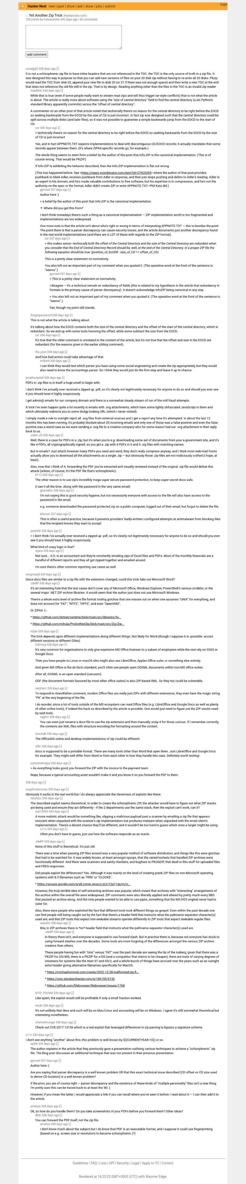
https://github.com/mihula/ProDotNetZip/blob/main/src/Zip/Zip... (78, 624)
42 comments (89, 19)
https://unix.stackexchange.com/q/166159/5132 (81, 979)
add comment (37, 54)
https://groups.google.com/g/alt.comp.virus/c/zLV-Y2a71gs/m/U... (83, 884)
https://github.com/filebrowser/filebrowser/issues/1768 (86, 985)
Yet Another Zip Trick (45, 15)
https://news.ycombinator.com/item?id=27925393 (116, 173)
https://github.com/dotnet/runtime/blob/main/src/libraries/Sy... (77, 617)
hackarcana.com (75, 15)
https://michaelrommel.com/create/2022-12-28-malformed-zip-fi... (93, 972)
